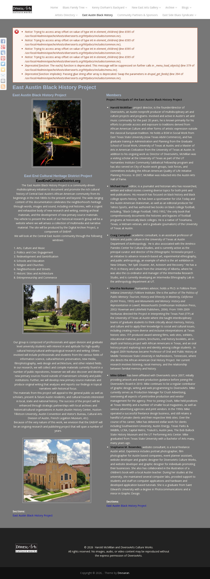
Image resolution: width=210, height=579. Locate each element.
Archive (171, 7)
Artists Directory (66, 15)
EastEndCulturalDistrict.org (58, 181)
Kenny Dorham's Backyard (109, 7)
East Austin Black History (97, 15)
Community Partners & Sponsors (137, 15)
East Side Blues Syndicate (179, 15)
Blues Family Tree (75, 7)
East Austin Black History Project (33, 515)
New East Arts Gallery (146, 7)
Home (54, 7)
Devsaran (123, 573)
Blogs (186, 7)
